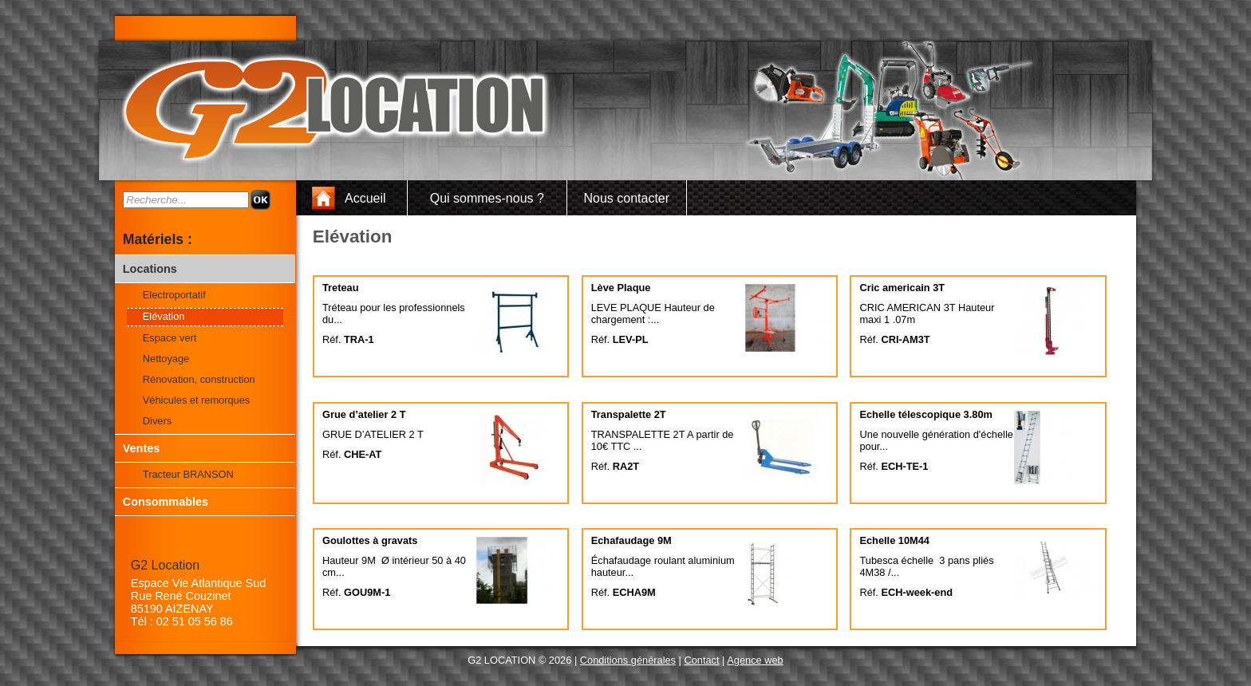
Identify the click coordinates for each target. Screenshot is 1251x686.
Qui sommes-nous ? (487, 198)
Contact (701, 660)
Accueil (365, 198)
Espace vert (170, 338)
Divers (157, 421)
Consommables (165, 501)
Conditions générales (628, 660)
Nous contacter (626, 198)
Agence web (755, 660)
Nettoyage (166, 359)
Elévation (164, 316)
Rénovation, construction (199, 379)
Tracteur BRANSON (188, 474)
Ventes (141, 448)
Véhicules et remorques (196, 400)
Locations (150, 268)
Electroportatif (174, 295)
